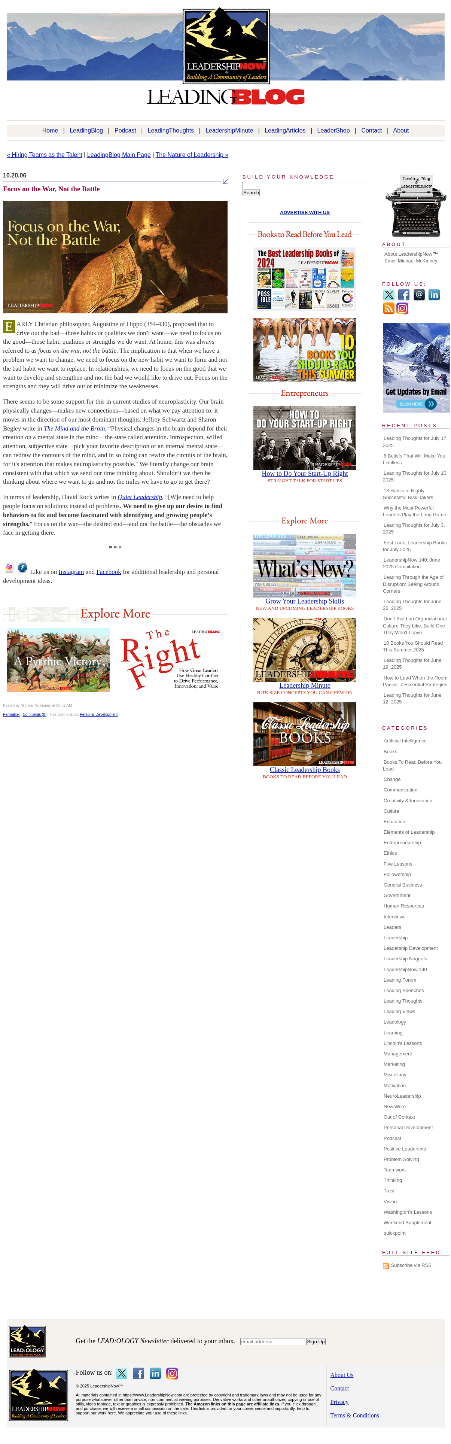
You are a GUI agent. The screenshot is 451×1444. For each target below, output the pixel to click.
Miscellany (395, 1074)
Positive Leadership (405, 1149)
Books (390, 751)
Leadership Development (411, 948)
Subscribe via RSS (411, 1265)
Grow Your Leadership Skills (305, 601)
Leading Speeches (404, 990)
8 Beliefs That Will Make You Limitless (414, 459)
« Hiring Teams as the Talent (44, 155)
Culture (391, 811)
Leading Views (399, 1011)
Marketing (394, 1064)
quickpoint (395, 1233)
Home (50, 130)
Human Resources (404, 906)
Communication (400, 790)
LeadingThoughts (171, 130)
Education (394, 821)
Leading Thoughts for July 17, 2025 (415, 441)
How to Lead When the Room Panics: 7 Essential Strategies (415, 681)
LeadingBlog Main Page (119, 155)
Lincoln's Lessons (403, 1043)
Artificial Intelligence (405, 741)
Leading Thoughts (403, 1001)
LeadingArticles (285, 130)
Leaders (392, 927)
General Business (403, 885)
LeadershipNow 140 (405, 969)
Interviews (395, 916)
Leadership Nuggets (405, 958)
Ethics (390, 853)
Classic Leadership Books (305, 769)
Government (397, 895)
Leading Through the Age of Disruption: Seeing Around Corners (413, 583)
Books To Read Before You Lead (412, 765)
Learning (393, 1033)
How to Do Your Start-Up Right (305, 473)
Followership (397, 874)
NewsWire (395, 1106)
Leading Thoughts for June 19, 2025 (412, 663)
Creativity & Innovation (408, 800)
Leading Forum (400, 980)
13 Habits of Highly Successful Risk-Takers (408, 494)
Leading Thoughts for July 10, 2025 (415, 476)
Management (398, 1054)
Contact (371, 130)
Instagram (71, 571)
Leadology (395, 1022)
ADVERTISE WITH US (305, 212)
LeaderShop (333, 130)
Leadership (396, 937)
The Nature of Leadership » (192, 155)
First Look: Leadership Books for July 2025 (415, 546)
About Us (342, 1375)
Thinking (393, 1180)
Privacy (339, 1402)
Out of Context (399, 1117)
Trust (389, 1191)
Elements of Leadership (409, 832)
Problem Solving (401, 1159)
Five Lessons (398, 864)
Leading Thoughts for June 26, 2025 (412, 605)
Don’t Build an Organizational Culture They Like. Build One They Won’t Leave (415, 625)
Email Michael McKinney (411, 261)
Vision (390, 1201)
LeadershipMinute (229, 130)
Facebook (109, 571)
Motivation (395, 1085)
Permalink (11, 714)
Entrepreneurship (402, 842)
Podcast (125, 130)
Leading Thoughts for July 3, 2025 (414, 528)
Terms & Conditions (354, 1415)
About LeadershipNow (408, 254)
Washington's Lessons (408, 1212)
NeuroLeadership (402, 1096)
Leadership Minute (304, 685)
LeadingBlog (86, 130)
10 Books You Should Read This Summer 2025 (413, 646)
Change (392, 779)
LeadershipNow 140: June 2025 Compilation (411, 563)
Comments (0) (34, 714)
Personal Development (99, 714)
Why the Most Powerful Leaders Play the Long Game (414, 511)
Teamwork (395, 1170)
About (401, 130)
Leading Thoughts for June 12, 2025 (412, 698)
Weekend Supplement (408, 1222)
